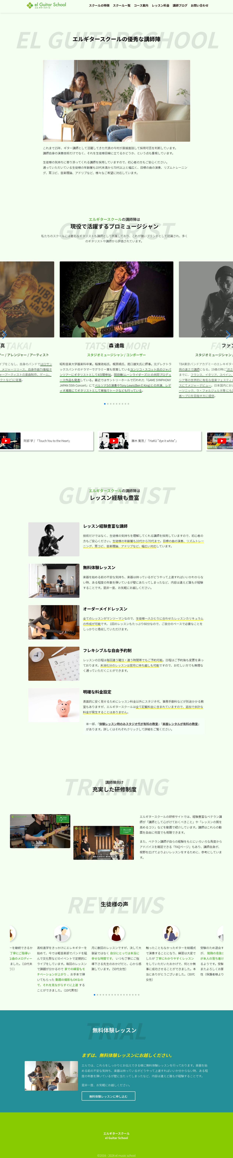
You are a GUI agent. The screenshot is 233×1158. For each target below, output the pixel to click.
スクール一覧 (122, 5)
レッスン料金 (160, 5)
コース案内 (141, 5)
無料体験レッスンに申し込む (108, 1096)
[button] (228, 334)
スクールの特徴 (99, 5)
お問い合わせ (199, 5)
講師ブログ (180, 5)
